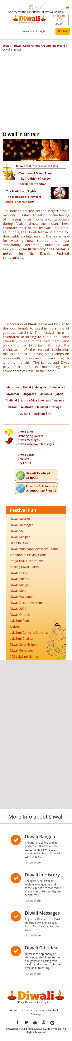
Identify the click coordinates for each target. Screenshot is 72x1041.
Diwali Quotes (20, 615)
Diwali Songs (19, 585)
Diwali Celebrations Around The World (39, 45)
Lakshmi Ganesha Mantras (29, 632)
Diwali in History (42, 875)
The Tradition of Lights (21, 191)
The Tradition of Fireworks (23, 197)
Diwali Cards (26, 455)
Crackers (23, 459)
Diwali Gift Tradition (32, 184)
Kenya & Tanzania (52, 400)
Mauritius (12, 387)
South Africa (28, 400)
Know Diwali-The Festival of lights (37, 166)
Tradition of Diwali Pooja (35, 173)
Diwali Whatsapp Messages (36, 444)
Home (13, 1010)
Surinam (39, 413)
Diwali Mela (18, 591)
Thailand (11, 400)
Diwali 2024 (18, 609)
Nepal (27, 387)
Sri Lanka (46, 394)
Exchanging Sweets (30, 436)
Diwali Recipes (20, 537)
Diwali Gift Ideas (42, 948)
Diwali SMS (17, 531)
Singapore (29, 394)
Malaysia (40, 387)
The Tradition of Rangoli (35, 178)
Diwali (32, 324)
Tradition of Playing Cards (28, 555)
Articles (15, 626)
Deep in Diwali (20, 543)
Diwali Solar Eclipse (23, 644)
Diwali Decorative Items (26, 603)
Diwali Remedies (21, 650)
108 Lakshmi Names (24, 656)
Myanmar (12, 394)
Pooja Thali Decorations (27, 561)
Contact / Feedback (47, 1010)
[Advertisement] (36, 89)
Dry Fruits (24, 463)
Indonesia (56, 387)
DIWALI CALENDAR (18, 202)
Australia (27, 407)
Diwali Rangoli (20, 519)
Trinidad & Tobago (49, 407)
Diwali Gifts (25, 432)
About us (27, 1010)
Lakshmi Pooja (20, 621)
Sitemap (36, 1014)
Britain (12, 407)
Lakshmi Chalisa (21, 638)
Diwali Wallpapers (22, 597)
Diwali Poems (19, 579)
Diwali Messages (29, 440)
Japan (59, 394)
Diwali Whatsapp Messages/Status (34, 549)
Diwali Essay (18, 573)
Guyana (25, 413)
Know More (33, 862)
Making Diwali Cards (24, 567)
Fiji (50, 413)
